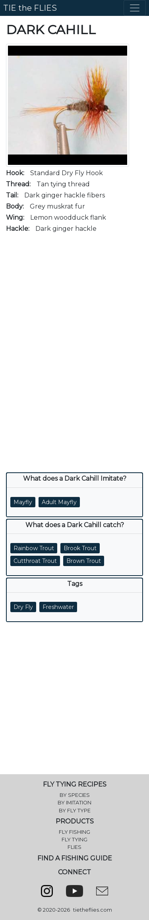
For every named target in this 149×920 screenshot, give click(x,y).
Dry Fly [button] (23, 607)
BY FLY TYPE (75, 811)
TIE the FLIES (30, 8)
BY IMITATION (74, 803)
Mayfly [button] (23, 502)
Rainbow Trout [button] (34, 548)
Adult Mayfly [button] (59, 502)
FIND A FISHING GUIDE (74, 858)
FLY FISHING (74, 832)
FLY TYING (74, 840)
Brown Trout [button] (83, 560)
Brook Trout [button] (80, 548)
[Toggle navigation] (135, 8)
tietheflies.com (92, 910)
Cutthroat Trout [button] (35, 560)
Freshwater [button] (58, 607)
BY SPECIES (75, 795)
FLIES (74, 847)
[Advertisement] (74, 314)
